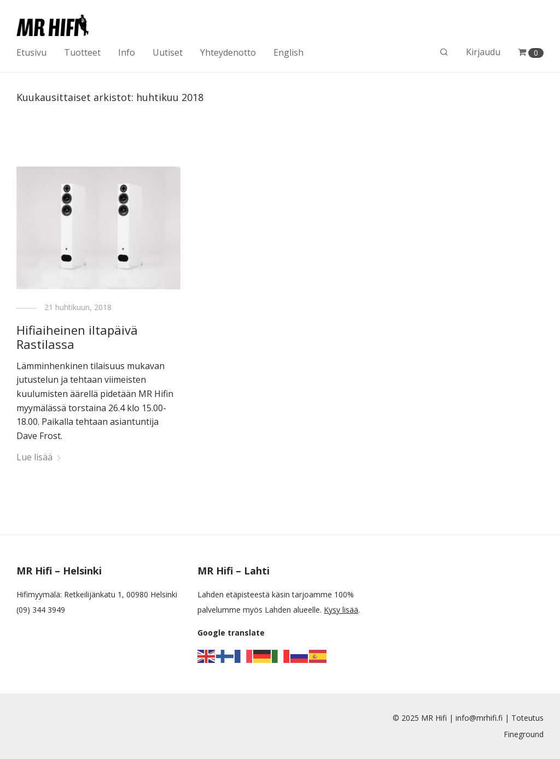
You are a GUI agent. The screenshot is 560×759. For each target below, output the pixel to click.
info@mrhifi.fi (479, 718)
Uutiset (168, 52)
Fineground (524, 734)
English (288, 52)
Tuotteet (82, 52)
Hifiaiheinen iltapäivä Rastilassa (77, 337)
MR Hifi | (438, 718)
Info (126, 52)
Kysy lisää (341, 609)
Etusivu (31, 52)
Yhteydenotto (228, 52)
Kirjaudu (483, 52)
